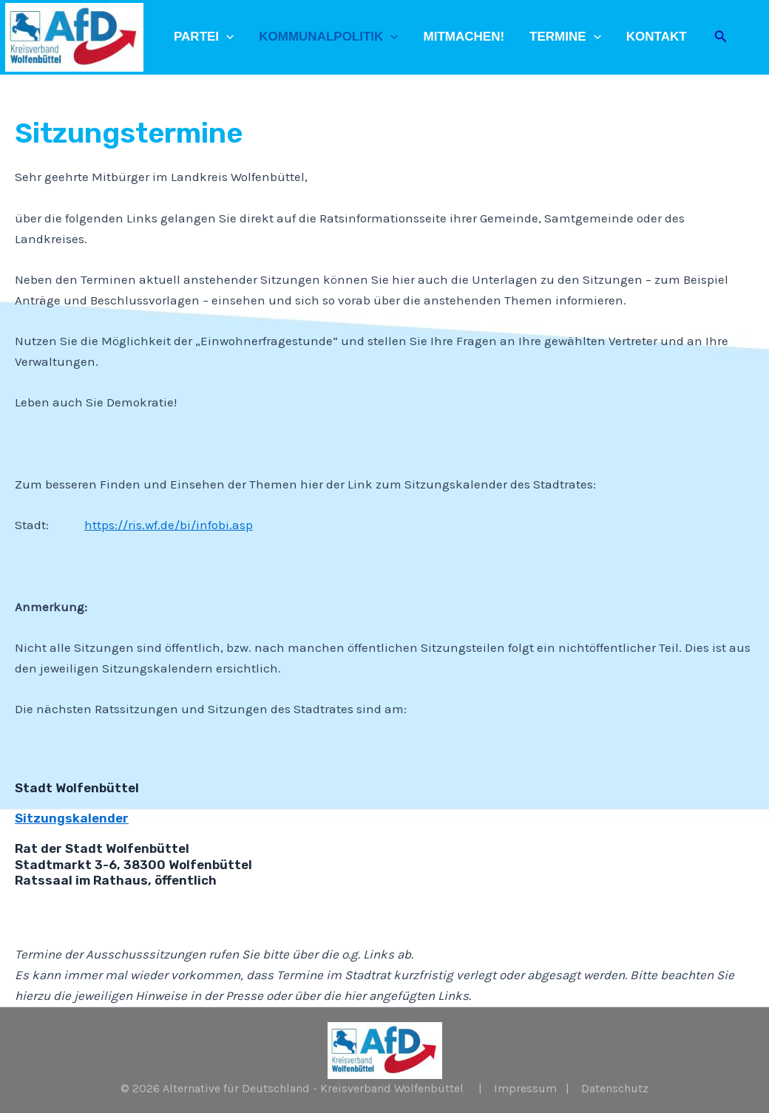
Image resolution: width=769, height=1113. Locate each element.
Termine (565, 37)
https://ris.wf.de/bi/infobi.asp (168, 524)
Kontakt (656, 37)
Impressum (525, 1088)
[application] (226, 37)
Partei (204, 37)
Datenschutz (614, 1088)
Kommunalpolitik (328, 37)
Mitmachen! (464, 37)
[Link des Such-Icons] (721, 37)
